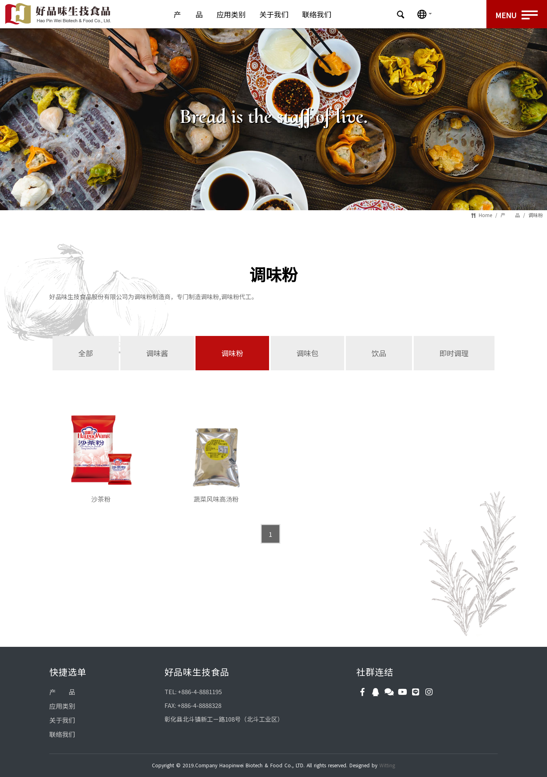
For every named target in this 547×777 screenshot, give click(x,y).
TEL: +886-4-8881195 (193, 691)
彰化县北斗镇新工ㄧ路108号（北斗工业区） (223, 719)
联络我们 (316, 14)
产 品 (188, 14)
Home (485, 214)
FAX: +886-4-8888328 (192, 705)
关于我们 (273, 14)
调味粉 (535, 214)
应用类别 (231, 14)
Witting (387, 765)
